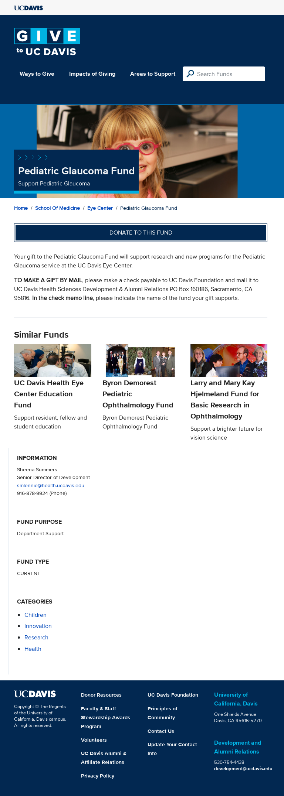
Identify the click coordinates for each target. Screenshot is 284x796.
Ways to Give (37, 73)
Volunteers (94, 740)
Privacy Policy (97, 775)
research (36, 637)
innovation (38, 626)
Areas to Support (152, 73)
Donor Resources (101, 694)
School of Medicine (57, 208)
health (32, 649)
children (35, 615)
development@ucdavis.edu (243, 768)
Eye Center (100, 208)
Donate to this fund (140, 232)
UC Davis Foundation (173, 694)
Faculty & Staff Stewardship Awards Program (105, 717)
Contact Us (161, 731)
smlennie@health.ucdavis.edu (50, 485)
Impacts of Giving (92, 73)
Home (21, 208)
